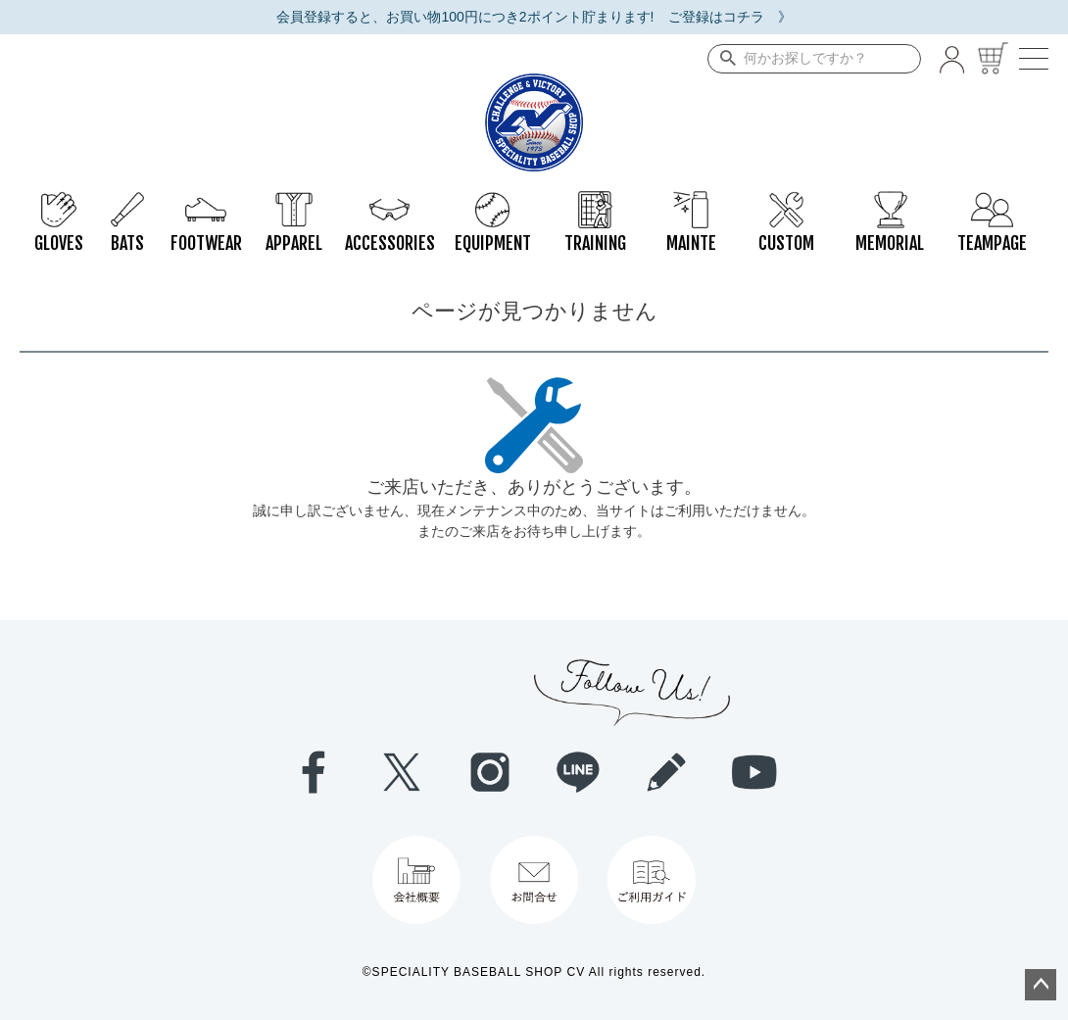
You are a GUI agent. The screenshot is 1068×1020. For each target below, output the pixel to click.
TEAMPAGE (992, 201)
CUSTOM (786, 201)
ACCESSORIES (390, 201)
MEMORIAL (889, 201)
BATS (127, 201)
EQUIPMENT (493, 201)
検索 (723, 59)
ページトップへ (1040, 984)
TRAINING (595, 201)
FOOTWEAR (206, 201)
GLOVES (58, 201)
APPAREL (294, 201)
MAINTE (691, 201)
